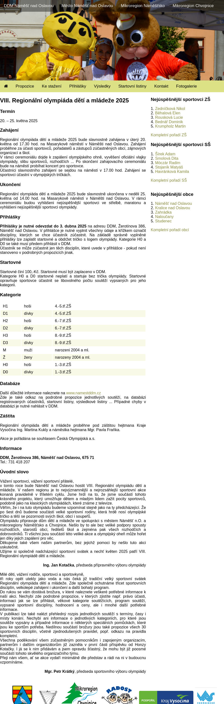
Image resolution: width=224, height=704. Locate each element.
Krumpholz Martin (170, 126)
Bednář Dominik (169, 122)
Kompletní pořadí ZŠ (169, 135)
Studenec (163, 221)
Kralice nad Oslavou (172, 208)
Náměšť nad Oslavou (173, 203)
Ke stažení (51, 86)
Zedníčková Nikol (170, 109)
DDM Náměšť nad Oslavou (29, 5)
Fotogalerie (186, 86)
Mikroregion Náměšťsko (143, 5)
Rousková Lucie (169, 117)
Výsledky (102, 86)
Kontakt (161, 86)
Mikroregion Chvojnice (193, 5)
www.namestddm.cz (83, 393)
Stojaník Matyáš (169, 167)
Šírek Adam (165, 154)
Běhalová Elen (167, 113)
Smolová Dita (166, 158)
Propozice (25, 86)
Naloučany (164, 217)
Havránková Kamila (172, 171)
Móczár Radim (167, 163)
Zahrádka (163, 212)
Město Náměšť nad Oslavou (87, 5)
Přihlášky (77, 86)
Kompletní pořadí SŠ (169, 180)
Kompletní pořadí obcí (170, 230)
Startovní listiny (132, 86)
